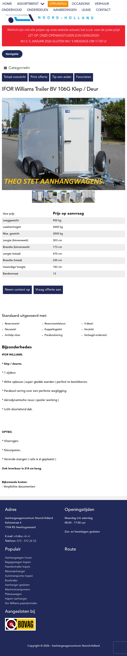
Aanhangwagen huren (18, 557)
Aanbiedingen (65, 10)
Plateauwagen (13, 594)
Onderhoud (12, 10)
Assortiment (28, 4)
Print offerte (39, 77)
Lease (86, 10)
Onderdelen (37, 10)
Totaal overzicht (15, 77)
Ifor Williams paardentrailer (21, 603)
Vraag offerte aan (48, 289)
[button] (122, 101)
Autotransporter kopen (19, 576)
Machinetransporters (17, 589)
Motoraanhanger (15, 571)
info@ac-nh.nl (22, 536)
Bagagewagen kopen (18, 562)
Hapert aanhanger (16, 598)
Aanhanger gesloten (17, 585)
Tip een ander (61, 77)
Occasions (81, 4)
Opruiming (58, 4)
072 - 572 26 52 (26, 541)
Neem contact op (17, 289)
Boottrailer (11, 580)
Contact (103, 10)
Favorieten (83, 77)
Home (7, 4)
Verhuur (102, 4)
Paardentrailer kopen (17, 566)
